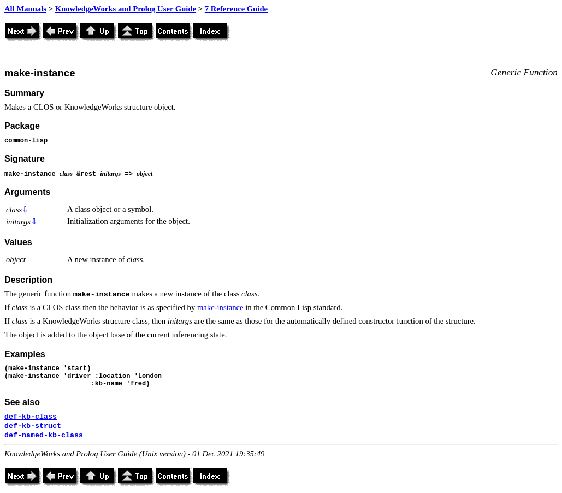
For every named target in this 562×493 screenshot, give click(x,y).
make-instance (220, 307)
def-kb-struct (32, 426)
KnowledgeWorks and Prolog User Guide (125, 8)
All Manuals (25, 8)
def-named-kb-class (43, 435)
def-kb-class (30, 417)
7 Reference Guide (236, 8)
